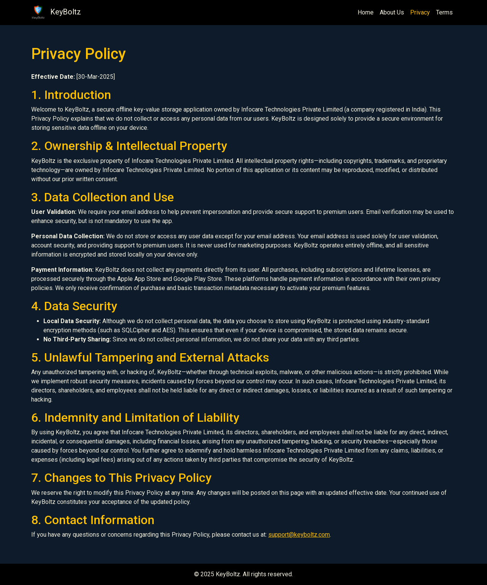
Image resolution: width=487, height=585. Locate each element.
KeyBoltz (56, 12)
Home (366, 12)
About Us (392, 12)
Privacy (420, 12)
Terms (444, 12)
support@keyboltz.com (299, 534)
